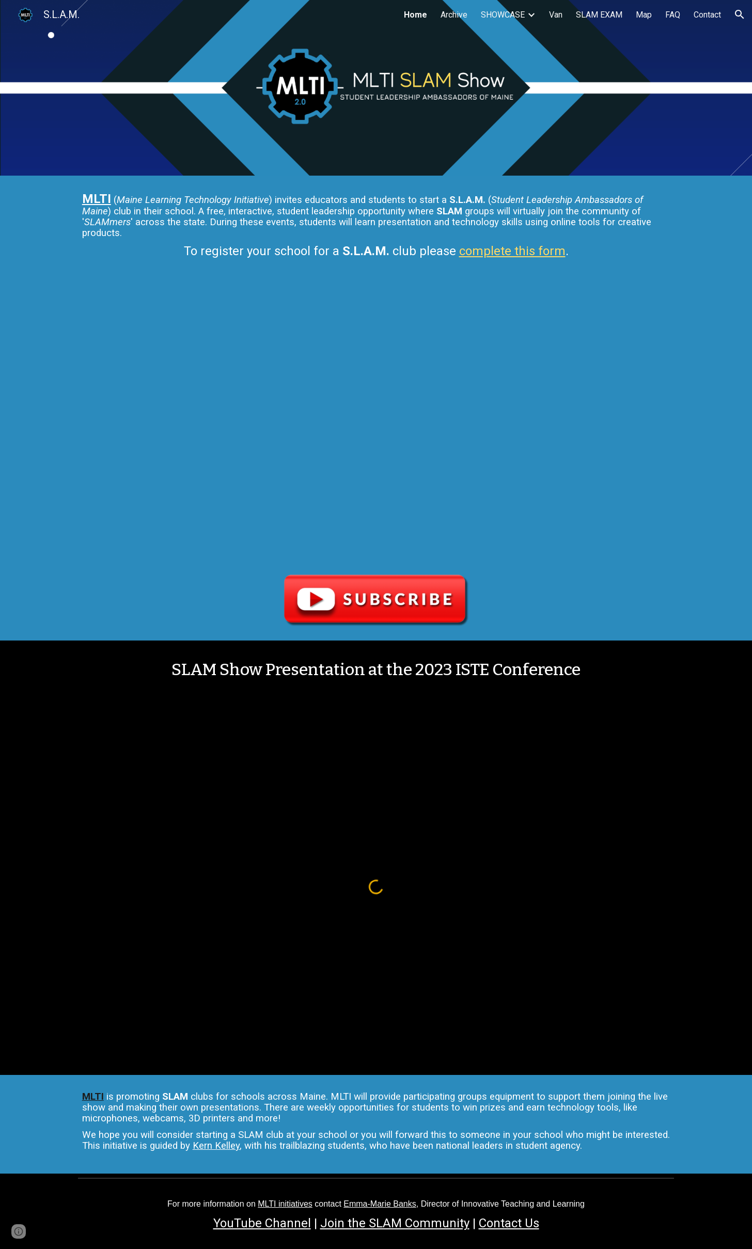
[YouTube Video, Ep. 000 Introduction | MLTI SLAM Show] (376, 420)
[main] (376, 228)
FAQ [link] (672, 15)
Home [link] (415, 15)
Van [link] (555, 15)
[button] (739, 14)
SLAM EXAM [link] (599, 15)
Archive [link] (454, 15)
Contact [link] (707, 15)
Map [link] (644, 15)
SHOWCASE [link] (503, 15)
